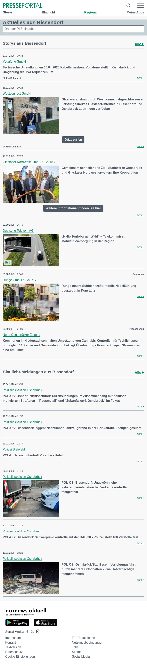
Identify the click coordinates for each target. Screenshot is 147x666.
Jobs (75, 647)
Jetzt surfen (73, 139)
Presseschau (136, 329)
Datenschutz (14, 652)
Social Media (81, 656)
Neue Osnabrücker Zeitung (21, 334)
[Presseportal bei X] (31, 631)
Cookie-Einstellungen (20, 656)
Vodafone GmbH (14, 61)
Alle (139, 44)
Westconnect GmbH (17, 93)
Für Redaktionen (83, 637)
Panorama (138, 274)
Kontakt (10, 642)
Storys (8, 12)
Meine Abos (135, 12)
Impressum (13, 637)
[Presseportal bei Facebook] (26, 631)
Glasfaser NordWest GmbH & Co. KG (29, 162)
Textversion (13, 647)
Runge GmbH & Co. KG (19, 280)
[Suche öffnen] (128, 6)
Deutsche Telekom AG (18, 230)
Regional (91, 12)
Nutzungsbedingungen (87, 642)
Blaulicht (48, 12)
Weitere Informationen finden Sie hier (73, 208)
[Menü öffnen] (140, 6)
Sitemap (77, 652)
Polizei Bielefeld (14, 449)
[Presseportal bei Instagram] (37, 631)
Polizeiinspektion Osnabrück (22, 390)
